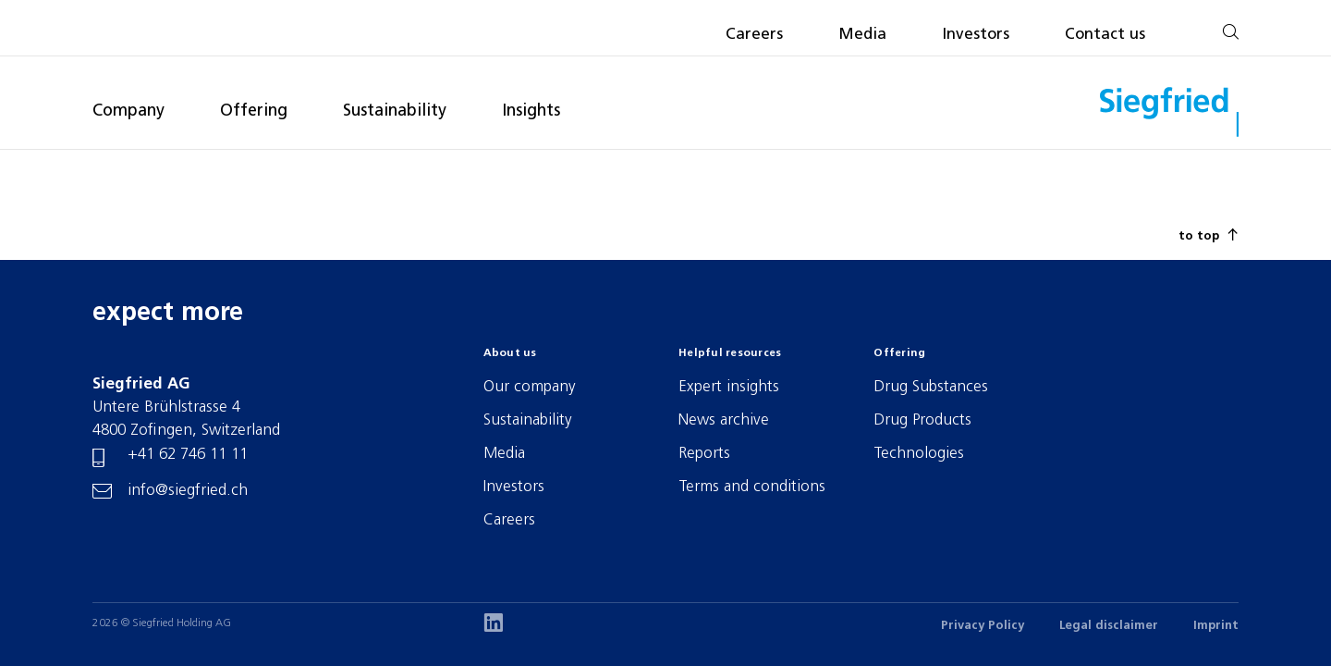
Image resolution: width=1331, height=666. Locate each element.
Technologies (918, 454)
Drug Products (922, 420)
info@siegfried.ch (188, 491)
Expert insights (728, 387)
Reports (704, 454)
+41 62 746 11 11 (188, 454)
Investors (975, 35)
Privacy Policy (982, 626)
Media (862, 35)
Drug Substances (930, 387)
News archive (723, 420)
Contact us (1105, 35)
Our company (529, 387)
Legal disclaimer (1108, 626)
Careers (754, 35)
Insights (531, 111)
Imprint (1216, 626)
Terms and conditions (751, 487)
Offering (253, 111)
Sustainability (394, 111)
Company (128, 111)
